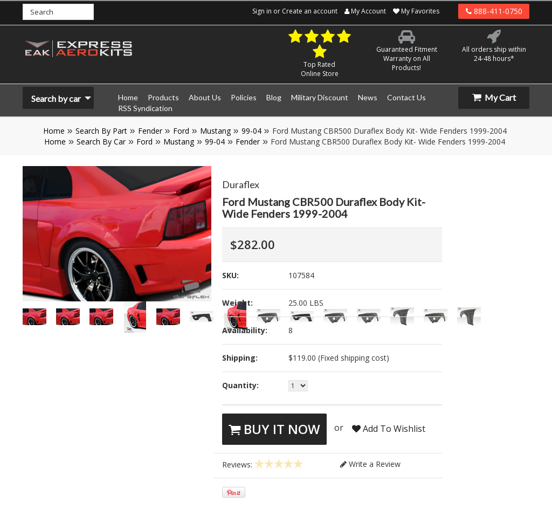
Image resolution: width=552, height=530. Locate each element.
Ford (181, 131)
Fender (150, 131)
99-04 (251, 131)
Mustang (215, 131)
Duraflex (240, 184)
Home (54, 131)
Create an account (309, 11)
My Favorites (416, 11)
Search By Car (101, 141)
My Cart (494, 97)
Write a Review (370, 464)
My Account (365, 11)
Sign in (262, 11)
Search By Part (101, 131)
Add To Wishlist (388, 429)
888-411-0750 (494, 11)
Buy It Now (274, 429)
